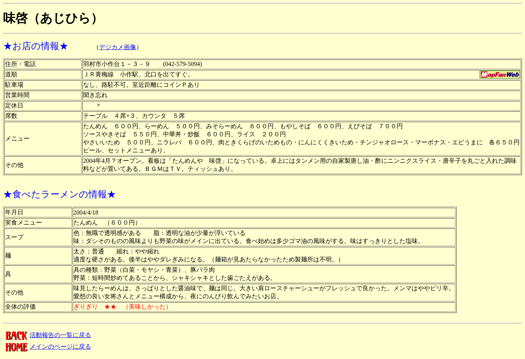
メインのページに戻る (47, 346)
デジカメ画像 (117, 47)
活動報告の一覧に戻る (47, 335)
